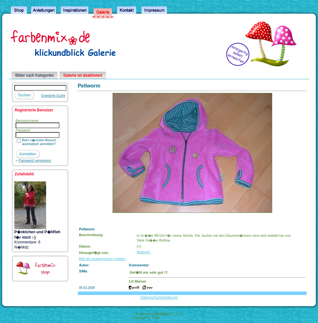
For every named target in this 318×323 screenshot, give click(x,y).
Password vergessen (34, 160)
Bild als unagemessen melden (102, 259)
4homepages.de (173, 317)
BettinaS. (144, 252)
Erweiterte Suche (53, 95)
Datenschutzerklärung (159, 297)
